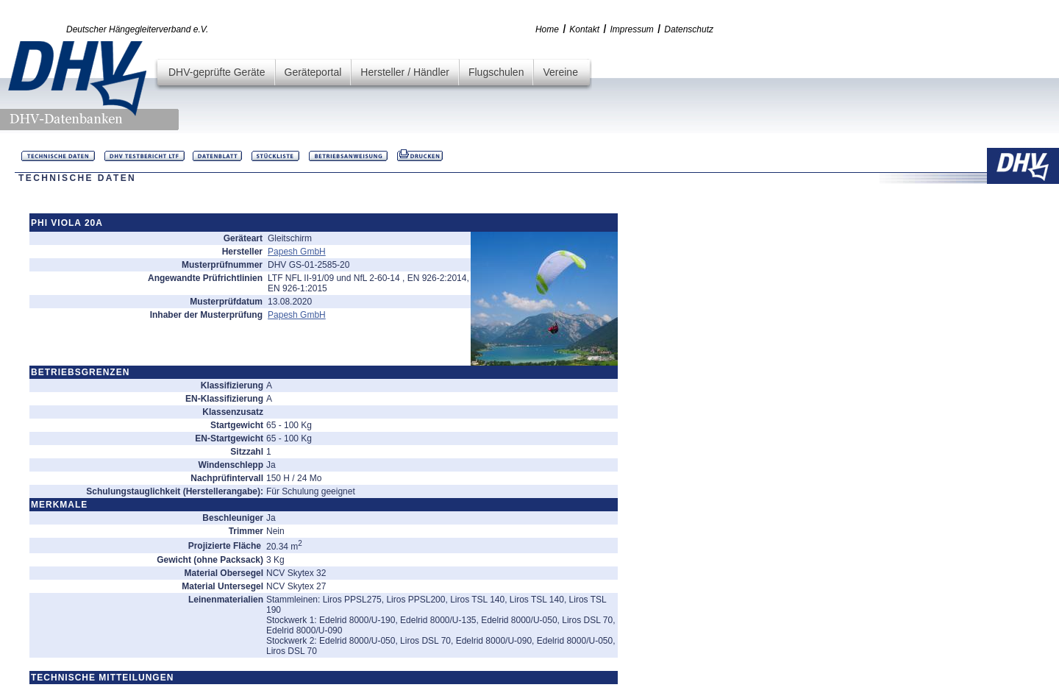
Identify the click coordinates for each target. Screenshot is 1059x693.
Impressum (632, 29)
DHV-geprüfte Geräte (216, 72)
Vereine (560, 72)
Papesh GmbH (297, 251)
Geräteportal (313, 72)
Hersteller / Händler (404, 72)
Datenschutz (688, 29)
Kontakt (584, 29)
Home (547, 29)
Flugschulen (496, 72)
